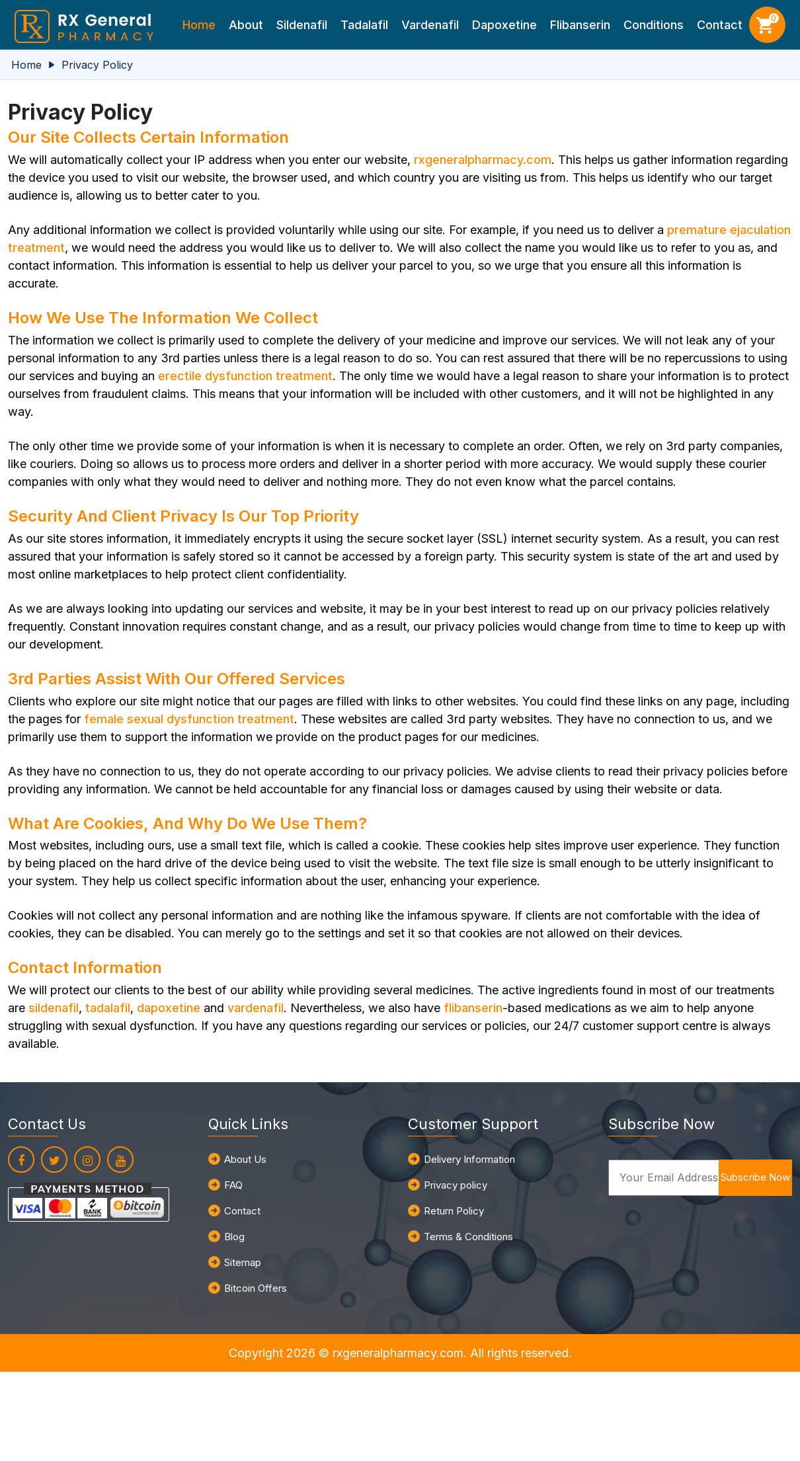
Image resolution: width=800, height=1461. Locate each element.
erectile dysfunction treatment (245, 376)
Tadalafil (364, 25)
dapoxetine (168, 1008)
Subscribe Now (755, 1177)
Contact (719, 25)
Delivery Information (469, 1159)
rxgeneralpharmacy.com (482, 160)
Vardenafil (430, 25)
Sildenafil (301, 25)
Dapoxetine (504, 25)
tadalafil (107, 1008)
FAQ (233, 1185)
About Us (245, 1159)
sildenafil (53, 1008)
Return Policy (454, 1210)
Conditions (653, 25)
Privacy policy (455, 1185)
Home (199, 25)
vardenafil (255, 1008)
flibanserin (473, 1008)
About (246, 25)
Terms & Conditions (468, 1236)
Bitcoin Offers (255, 1288)
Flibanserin (580, 25)
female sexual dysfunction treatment (189, 719)
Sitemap (242, 1262)
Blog (234, 1236)
